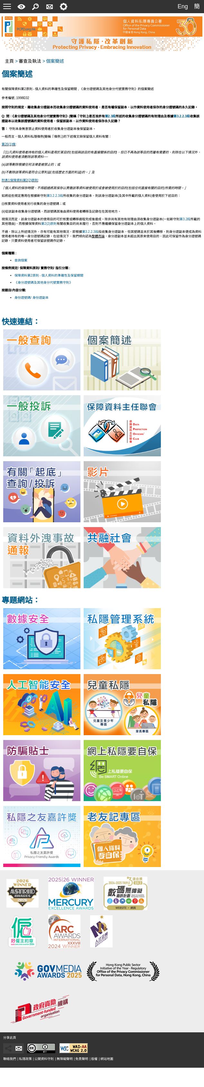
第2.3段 (110, 116)
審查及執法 (30, 61)
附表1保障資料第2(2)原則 (20, 180)
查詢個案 (20, 260)
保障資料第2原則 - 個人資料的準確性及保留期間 (48, 275)
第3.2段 (185, 219)
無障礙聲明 (65, 1059)
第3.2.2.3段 (181, 116)
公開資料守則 (44, 1059)
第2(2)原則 (49, 223)
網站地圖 (106, 1059)
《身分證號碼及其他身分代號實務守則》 (43, 282)
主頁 (9, 61)
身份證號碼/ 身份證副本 (31, 297)
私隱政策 (25, 1059)
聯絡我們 (9, 1059)
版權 (94, 1059)
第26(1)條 (8, 144)
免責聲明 (81, 1059)
